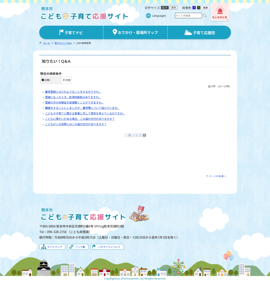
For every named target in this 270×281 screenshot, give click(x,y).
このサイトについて (109, 247)
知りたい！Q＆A (63, 43)
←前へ (130, 135)
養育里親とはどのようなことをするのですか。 (73, 92)
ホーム (46, 43)
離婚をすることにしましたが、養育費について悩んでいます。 (82, 108)
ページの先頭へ (217, 176)
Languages (159, 15)
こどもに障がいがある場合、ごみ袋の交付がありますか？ (80, 119)
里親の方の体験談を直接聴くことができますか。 (74, 102)
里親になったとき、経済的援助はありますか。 (73, 97)
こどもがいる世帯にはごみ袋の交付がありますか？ (76, 124)
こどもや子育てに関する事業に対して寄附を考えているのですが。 (85, 113)
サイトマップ (54, 247)
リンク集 (80, 247)
